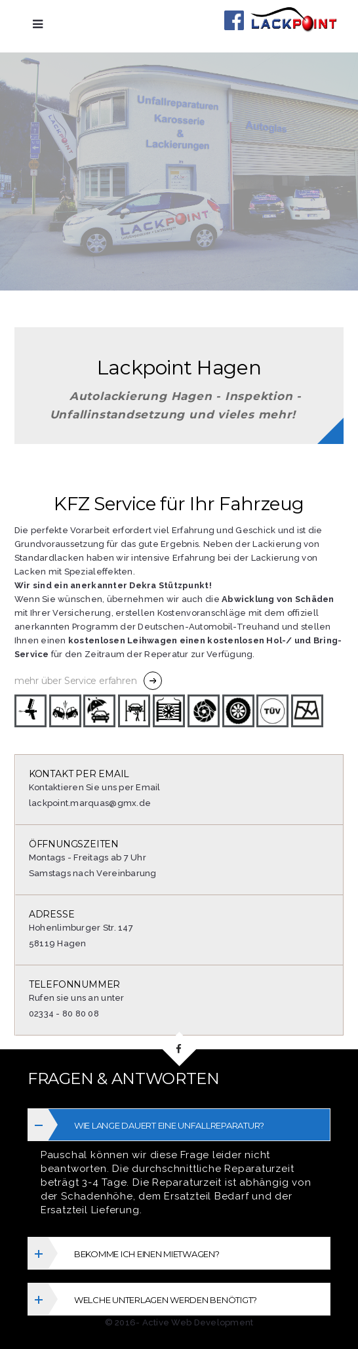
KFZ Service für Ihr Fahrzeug (179, 504)
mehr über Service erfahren (75, 681)
